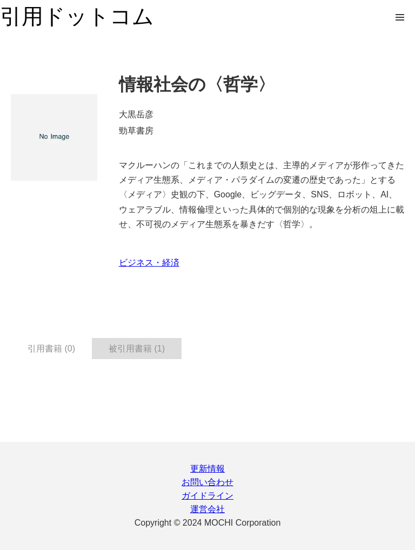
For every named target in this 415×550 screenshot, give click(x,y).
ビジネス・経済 (149, 262)
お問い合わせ (207, 482)
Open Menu (400, 17)
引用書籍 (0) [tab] (51, 348)
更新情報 (207, 468)
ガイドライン (207, 495)
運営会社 (207, 509)
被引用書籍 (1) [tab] (137, 348)
